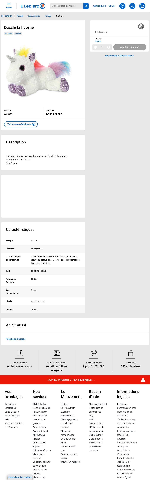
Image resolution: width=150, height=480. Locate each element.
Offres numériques (42, 450)
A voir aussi (16, 325)
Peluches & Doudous (15, 339)
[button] (21, 124)
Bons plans (10, 404)
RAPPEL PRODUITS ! (71, 380)
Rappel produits (124, 473)
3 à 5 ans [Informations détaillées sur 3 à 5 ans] (60, 16)
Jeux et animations (14, 423)
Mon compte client (98, 404)
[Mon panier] (142, 6)
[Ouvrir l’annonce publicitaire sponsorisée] (43, 196)
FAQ (91, 416)
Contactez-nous (96, 423)
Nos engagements (69, 419)
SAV (91, 419)
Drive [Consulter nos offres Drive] (112, 6)
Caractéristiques (20, 229)
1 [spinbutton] (102, 47)
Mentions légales (125, 412)
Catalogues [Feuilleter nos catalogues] (99, 6)
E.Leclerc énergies (41, 408)
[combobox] (66, 6)
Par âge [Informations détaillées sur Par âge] (48, 16)
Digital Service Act (126, 470)
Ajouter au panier (129, 47)
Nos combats (67, 416)
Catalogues (10, 408)
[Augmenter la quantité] (108, 47)
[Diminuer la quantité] (95, 47)
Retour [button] (8, 16)
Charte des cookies (126, 431)
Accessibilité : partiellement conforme (95, 447)
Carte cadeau (39, 427)
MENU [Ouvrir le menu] (9, 6)
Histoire (64, 404)
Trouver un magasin (70, 462)
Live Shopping (11, 427)
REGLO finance (40, 412)
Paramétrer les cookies (20, 477)
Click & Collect (39, 404)
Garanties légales (125, 458)
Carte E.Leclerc (12, 412)
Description (16, 142)
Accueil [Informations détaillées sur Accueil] (20, 16)
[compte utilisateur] (132, 6)
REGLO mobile (40, 416)
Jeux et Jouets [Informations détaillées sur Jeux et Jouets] (34, 16)
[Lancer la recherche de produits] (86, 6)
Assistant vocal (40, 431)
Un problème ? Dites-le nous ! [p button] (119, 56)
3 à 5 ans (8, 33)
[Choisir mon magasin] (122, 6)
